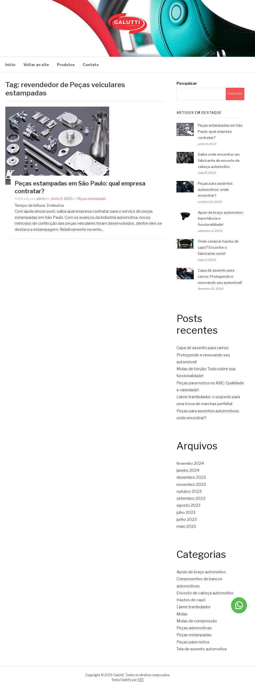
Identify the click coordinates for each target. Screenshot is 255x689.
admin (41, 199)
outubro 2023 (188, 491)
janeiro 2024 (187, 470)
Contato (91, 64)
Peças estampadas (91, 199)
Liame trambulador (193, 607)
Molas (182, 614)
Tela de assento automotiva (201, 649)
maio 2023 (186, 526)
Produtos (66, 64)
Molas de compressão (196, 621)
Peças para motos (192, 642)
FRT (141, 680)
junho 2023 (186, 519)
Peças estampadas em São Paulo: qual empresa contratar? (220, 131)
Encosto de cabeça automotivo (204, 593)
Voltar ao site (36, 64)
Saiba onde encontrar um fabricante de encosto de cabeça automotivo (219, 160)
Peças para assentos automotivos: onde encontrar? (215, 189)
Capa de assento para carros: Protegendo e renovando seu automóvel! (220, 276)
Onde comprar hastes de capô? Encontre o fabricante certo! (218, 247)
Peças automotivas (194, 628)
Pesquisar (186, 83)
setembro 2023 (190, 498)
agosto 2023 (188, 505)
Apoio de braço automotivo (201, 572)
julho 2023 (185, 512)
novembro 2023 (191, 484)
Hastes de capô (190, 600)
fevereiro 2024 (190, 463)
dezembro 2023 (191, 477)
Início (10, 64)
